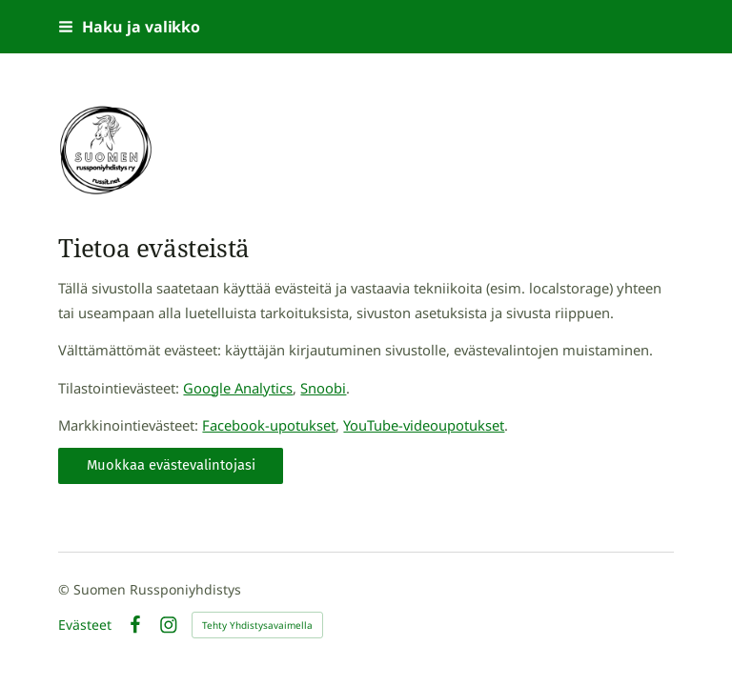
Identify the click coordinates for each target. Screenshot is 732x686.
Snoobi (323, 387)
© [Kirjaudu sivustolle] (65, 589)
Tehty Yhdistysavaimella (257, 625)
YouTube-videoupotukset (423, 424)
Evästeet (85, 625)
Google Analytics (238, 387)
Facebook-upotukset (269, 424)
